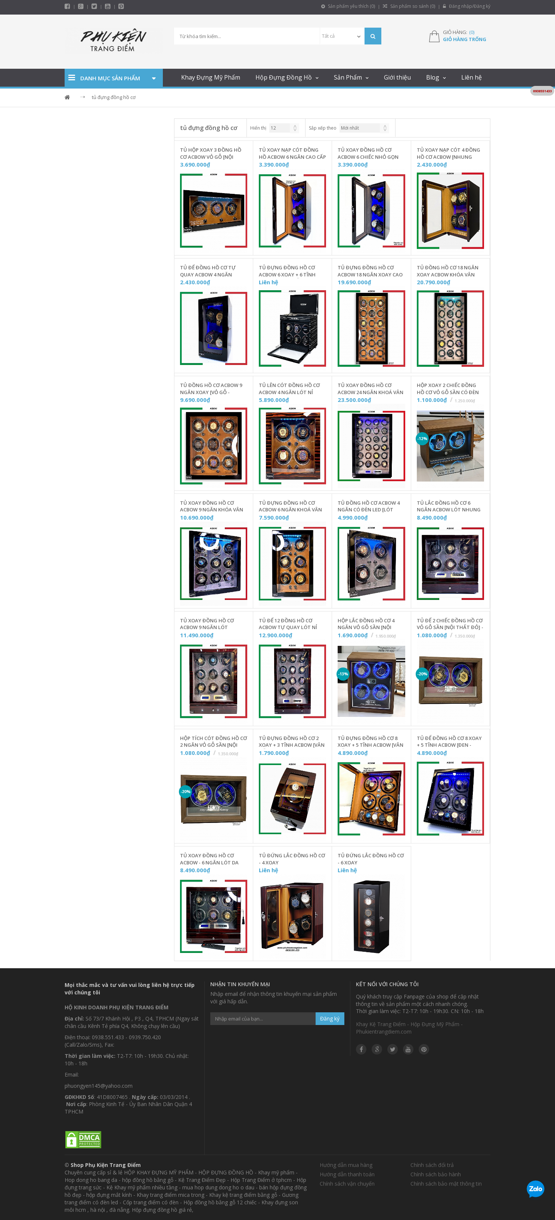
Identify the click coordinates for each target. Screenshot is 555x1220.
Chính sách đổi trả (432, 1164)
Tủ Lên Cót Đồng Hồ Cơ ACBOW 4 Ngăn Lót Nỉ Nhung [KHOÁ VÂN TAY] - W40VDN (290, 389)
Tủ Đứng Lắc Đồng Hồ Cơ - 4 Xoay (292, 859)
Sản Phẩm (348, 77)
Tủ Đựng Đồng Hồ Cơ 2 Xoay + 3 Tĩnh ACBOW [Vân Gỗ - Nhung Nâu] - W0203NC (292, 742)
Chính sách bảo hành (435, 1174)
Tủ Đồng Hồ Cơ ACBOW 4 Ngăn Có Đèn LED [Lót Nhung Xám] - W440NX (369, 506)
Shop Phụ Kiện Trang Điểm (106, 1164)
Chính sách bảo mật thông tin (446, 1183)
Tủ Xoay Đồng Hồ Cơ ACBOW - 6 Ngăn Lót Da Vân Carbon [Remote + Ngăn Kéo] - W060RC (209, 859)
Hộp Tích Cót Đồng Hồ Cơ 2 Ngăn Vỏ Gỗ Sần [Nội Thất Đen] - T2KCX (213, 742)
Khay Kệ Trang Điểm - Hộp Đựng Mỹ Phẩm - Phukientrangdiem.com (409, 1028)
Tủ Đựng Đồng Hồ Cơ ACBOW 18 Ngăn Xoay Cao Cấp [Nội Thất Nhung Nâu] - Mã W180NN (370, 271)
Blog (432, 77)
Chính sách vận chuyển (347, 1183)
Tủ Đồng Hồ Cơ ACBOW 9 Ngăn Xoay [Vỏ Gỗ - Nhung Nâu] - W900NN (211, 389)
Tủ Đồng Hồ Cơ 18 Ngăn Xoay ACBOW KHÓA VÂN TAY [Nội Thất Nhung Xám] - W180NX (447, 271)
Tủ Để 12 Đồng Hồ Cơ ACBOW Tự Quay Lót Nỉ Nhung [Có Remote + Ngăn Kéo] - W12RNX (288, 624)
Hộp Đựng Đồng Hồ (283, 77)
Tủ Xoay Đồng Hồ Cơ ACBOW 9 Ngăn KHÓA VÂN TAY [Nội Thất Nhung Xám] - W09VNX (211, 506)
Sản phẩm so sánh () (409, 6)
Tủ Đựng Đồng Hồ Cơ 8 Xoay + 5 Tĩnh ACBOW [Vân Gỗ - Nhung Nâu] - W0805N (371, 742)
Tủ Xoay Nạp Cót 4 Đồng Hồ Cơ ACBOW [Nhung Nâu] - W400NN (448, 153)
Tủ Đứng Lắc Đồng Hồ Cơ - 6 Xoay (371, 859)
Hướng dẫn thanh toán (347, 1174)
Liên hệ (471, 77)
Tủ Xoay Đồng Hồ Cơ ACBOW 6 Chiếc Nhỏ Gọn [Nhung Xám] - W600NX (368, 153)
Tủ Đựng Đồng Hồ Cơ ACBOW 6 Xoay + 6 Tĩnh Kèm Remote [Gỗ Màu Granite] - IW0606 (287, 271)
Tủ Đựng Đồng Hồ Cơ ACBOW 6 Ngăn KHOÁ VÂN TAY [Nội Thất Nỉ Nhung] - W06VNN (292, 506)
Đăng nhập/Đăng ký (466, 6)
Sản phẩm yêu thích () (348, 6)
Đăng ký (329, 1018)
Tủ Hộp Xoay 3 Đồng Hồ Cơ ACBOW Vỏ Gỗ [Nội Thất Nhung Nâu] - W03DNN (210, 153)
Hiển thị (258, 128)
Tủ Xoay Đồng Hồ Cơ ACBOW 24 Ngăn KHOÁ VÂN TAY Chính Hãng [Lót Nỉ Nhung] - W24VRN (370, 389)
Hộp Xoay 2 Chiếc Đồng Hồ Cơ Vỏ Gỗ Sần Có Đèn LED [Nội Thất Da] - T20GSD (448, 389)
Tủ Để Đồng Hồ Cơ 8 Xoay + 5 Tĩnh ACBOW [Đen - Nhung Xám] (449, 742)
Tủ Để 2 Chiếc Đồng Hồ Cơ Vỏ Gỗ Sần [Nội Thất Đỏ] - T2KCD (450, 624)
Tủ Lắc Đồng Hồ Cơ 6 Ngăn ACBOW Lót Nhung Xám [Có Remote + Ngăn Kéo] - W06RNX (449, 506)
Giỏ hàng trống (464, 39)
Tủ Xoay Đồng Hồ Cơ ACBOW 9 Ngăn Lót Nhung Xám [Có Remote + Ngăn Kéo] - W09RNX (212, 624)
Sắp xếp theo (323, 128)
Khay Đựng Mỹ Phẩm (210, 77)
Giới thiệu (397, 77)
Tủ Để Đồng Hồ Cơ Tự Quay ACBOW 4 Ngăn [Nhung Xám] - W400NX (208, 271)
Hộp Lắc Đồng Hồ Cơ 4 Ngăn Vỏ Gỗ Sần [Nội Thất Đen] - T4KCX (366, 624)
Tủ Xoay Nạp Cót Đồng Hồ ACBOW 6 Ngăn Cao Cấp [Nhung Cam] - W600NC (292, 153)
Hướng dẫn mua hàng (346, 1164)
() (471, 32)
